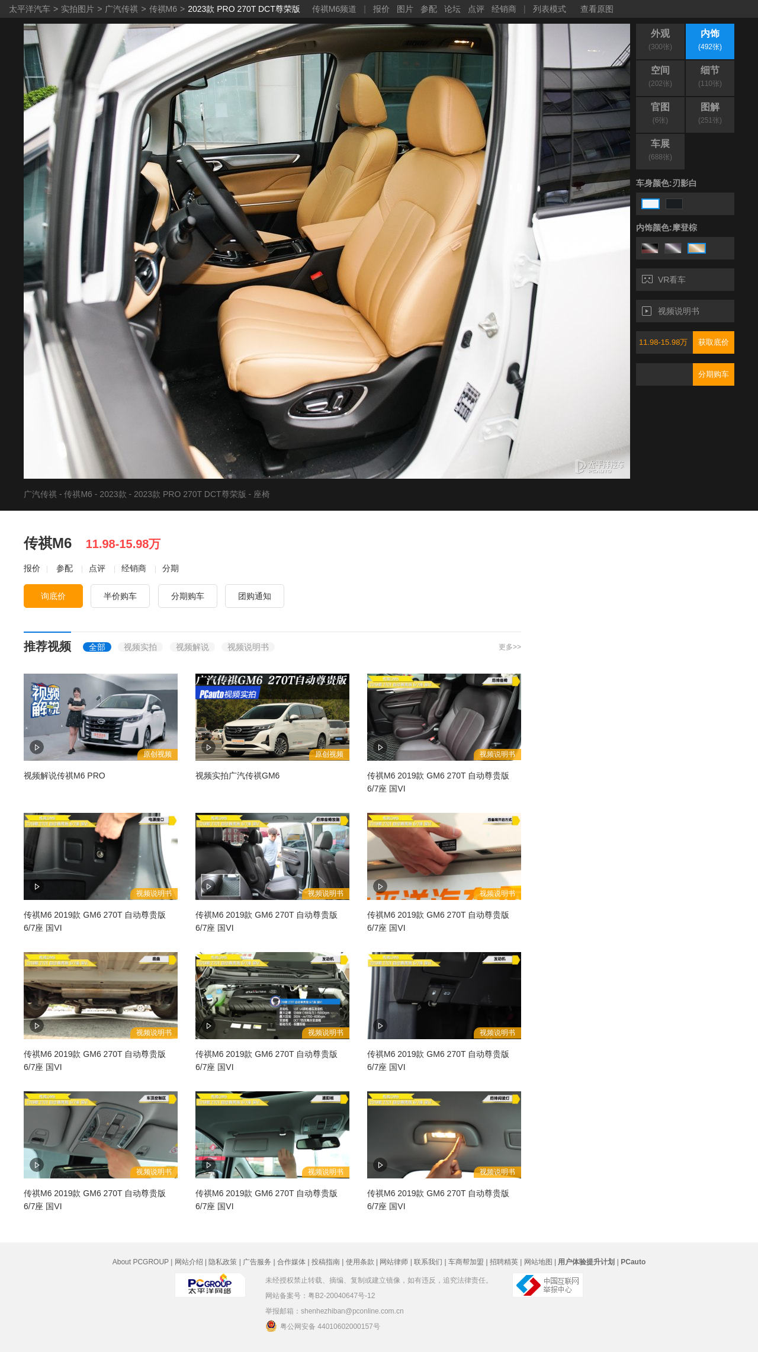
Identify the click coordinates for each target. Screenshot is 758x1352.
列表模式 (549, 9)
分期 (170, 568)
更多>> (510, 647)
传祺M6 (163, 9)
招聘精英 (504, 1262)
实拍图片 (77, 9)
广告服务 (257, 1262)
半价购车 (120, 596)
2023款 (112, 494)
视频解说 (192, 647)
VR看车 (664, 279)
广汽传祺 (121, 9)
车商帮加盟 (466, 1262)
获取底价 (713, 342)
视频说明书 (670, 311)
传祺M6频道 (334, 9)
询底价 (53, 596)
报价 (381, 9)
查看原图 (597, 9)
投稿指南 (325, 1262)
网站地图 (538, 1262)
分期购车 (713, 374)
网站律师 (394, 1262)
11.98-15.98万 (663, 342)
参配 (428, 9)
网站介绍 (189, 1262)
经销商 (504, 9)
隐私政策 (222, 1262)
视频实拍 (140, 647)
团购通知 (254, 596)
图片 (405, 9)
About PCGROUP (141, 1262)
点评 (476, 9)
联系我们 (428, 1262)
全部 (97, 647)
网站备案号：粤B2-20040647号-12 (320, 1296)
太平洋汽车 (29, 9)
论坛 (452, 9)
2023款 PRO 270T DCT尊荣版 (244, 9)
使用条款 (360, 1262)
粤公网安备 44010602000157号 (322, 1326)
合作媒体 (291, 1262)
